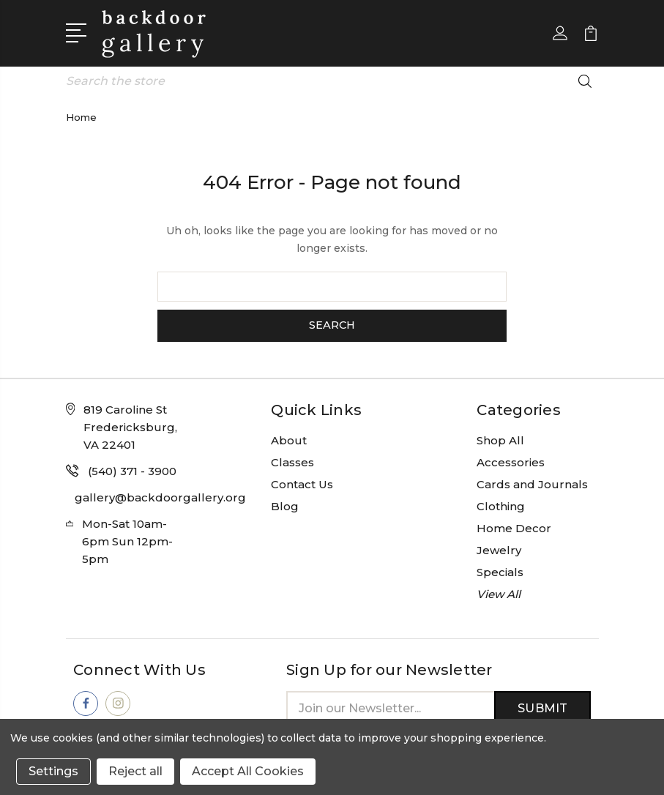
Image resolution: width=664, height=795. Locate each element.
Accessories (511, 461)
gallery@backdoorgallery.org (160, 496)
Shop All (500, 439)
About (289, 439)
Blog (285, 505)
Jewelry (499, 549)
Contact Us (302, 483)
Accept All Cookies (248, 771)
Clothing (501, 505)
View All (499, 593)
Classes (292, 461)
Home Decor (514, 527)
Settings (53, 771)
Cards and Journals (532, 483)
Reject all (135, 771)
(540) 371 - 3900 (132, 470)
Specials (500, 571)
